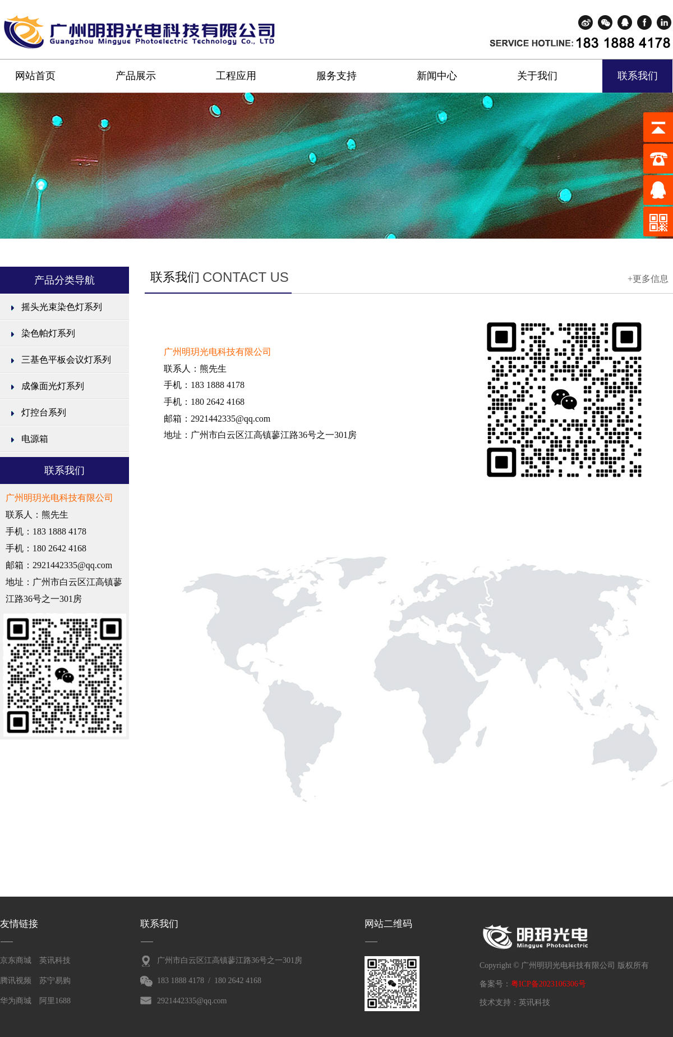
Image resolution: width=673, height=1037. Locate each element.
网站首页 (35, 75)
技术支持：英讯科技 (515, 1002)
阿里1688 (55, 1001)
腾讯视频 (15, 980)
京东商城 (15, 960)
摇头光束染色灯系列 (61, 307)
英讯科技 (55, 960)
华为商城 (15, 1001)
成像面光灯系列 (52, 386)
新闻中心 (437, 75)
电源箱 (34, 439)
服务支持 (336, 75)
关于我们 (537, 75)
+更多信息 (648, 279)
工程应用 (236, 75)
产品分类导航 (64, 280)
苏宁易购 (55, 980)
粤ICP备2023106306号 (548, 984)
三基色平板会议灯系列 (66, 359)
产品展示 (136, 75)
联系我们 (637, 75)
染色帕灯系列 (48, 333)
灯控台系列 (43, 412)
